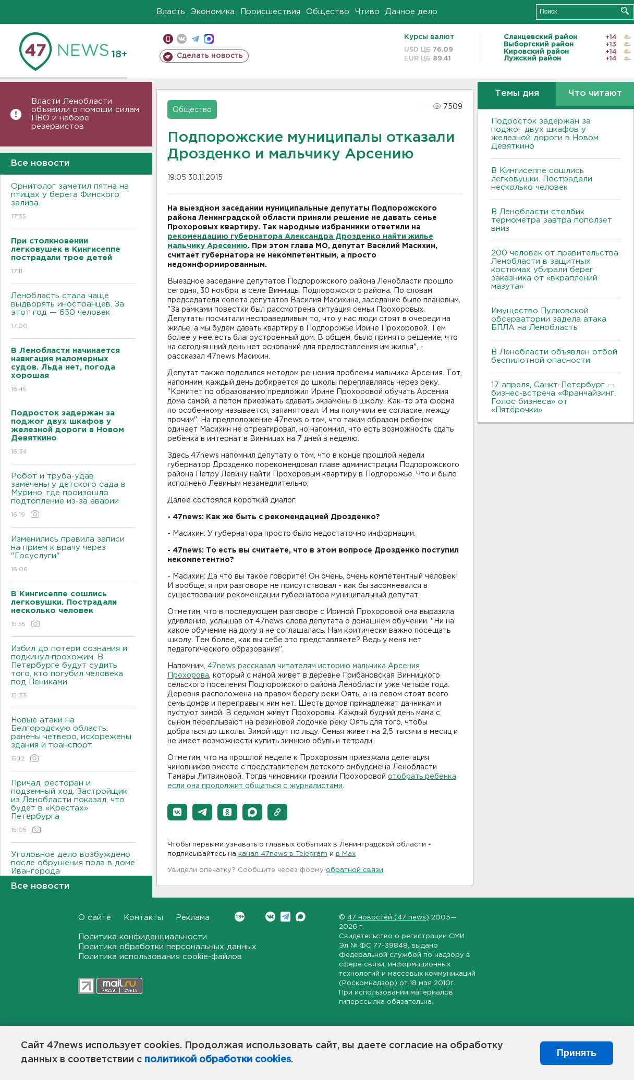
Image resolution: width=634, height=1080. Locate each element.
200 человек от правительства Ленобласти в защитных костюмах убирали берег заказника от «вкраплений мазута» (554, 270)
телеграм (195, 39)
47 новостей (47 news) (388, 918)
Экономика (213, 11)
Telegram (285, 917)
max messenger (209, 39)
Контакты (143, 917)
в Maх (346, 854)
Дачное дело (411, 11)
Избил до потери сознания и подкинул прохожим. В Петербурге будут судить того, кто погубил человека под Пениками (73, 672)
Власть (170, 11)
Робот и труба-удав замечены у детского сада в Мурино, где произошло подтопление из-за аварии (73, 496)
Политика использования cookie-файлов (160, 956)
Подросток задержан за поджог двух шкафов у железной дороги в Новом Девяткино (545, 134)
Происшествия (270, 11)
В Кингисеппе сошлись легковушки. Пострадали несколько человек (541, 179)
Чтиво (367, 11)
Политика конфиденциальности (142, 937)
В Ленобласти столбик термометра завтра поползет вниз (551, 220)
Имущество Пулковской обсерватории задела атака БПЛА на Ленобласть (548, 319)
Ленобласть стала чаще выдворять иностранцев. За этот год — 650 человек (73, 311)
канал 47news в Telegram (282, 854)
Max (301, 917)
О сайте (94, 917)
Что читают (595, 93)
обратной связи (354, 870)
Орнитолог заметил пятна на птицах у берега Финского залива (73, 202)
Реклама (193, 917)
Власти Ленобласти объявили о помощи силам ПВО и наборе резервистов (85, 114)
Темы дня (517, 93)
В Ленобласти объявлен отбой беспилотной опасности (554, 356)
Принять (576, 1053)
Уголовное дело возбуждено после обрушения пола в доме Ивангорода (73, 870)
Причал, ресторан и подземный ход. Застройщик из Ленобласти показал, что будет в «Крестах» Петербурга (73, 807)
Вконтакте (240, 917)
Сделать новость (210, 56)
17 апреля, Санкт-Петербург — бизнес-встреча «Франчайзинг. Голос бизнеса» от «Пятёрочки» (553, 397)
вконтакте (182, 39)
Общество (327, 11)
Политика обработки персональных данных (167, 946)
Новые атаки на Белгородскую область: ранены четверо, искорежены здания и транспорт (73, 740)
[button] (177, 812)
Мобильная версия (168, 39)
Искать (625, 11)
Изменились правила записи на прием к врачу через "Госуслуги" (73, 555)
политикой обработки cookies (217, 1060)
